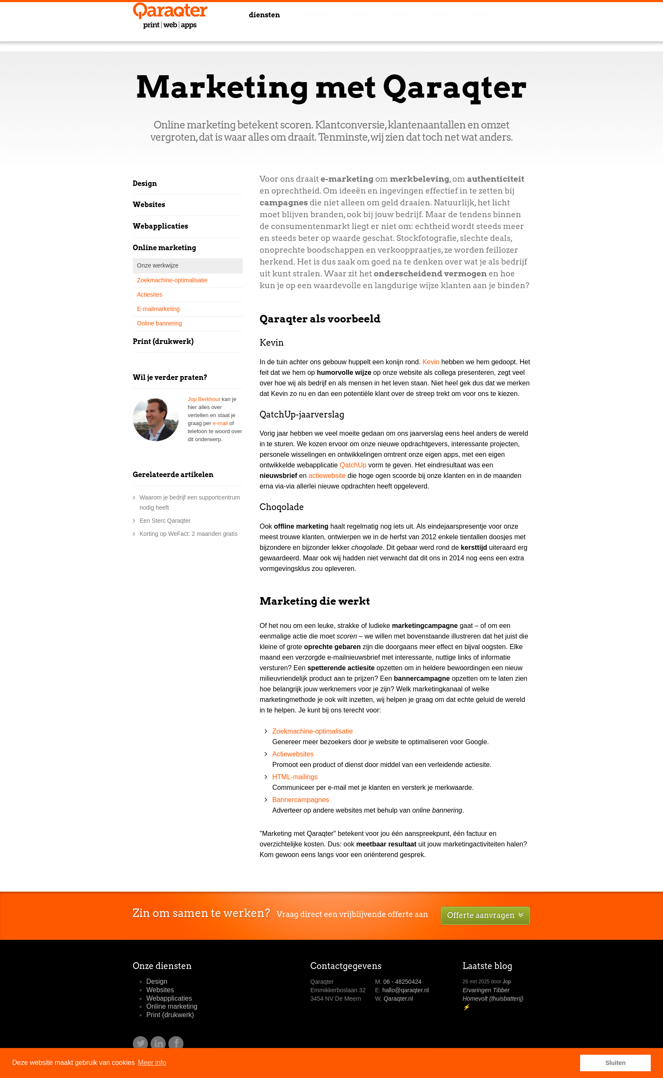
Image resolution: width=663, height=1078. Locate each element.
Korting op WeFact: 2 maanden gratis (189, 533)
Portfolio (339, 27)
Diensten (291, 27)
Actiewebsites (293, 754)
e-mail (220, 423)
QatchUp (353, 465)
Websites (149, 205)
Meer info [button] (152, 1062)
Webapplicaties (160, 226)
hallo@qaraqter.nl (405, 990)
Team (379, 27)
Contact (486, 27)
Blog (450, 27)
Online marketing (164, 248)
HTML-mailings (295, 777)
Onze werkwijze (157, 265)
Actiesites (149, 294)
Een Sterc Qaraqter (165, 520)
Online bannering (159, 323)
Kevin (430, 362)
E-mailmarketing (158, 309)
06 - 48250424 (402, 981)
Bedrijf (416, 27)
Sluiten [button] (615, 1062)
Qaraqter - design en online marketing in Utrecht (170, 26)
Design (145, 184)
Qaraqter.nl (398, 998)
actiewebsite (327, 475)
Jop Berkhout (204, 399)
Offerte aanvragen (485, 915)
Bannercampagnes (300, 799)
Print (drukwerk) (163, 342)
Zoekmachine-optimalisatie (312, 731)
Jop (507, 982)
